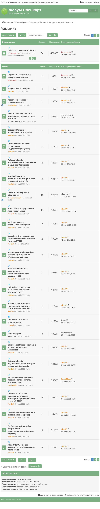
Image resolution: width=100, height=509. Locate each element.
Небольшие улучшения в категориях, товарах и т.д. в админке (21, 116)
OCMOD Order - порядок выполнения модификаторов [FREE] (19, 146)
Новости (20, 55)
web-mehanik (15, 198)
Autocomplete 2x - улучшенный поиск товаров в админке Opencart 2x (21, 363)
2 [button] (95, 35)
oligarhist (64, 194)
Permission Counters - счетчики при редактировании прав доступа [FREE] (18, 272)
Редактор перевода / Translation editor (17, 101)
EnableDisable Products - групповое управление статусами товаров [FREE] (20, 306)
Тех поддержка (15, 333)
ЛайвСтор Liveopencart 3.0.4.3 (21, 50)
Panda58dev (12, 385)
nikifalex (11, 91)
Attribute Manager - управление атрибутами (19, 223)
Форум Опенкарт (25, 9)
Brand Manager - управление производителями (21, 209)
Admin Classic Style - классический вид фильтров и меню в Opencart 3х (21, 178)
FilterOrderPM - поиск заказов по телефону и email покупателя (21, 447)
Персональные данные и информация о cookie (19, 75)
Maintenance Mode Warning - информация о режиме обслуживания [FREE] (21, 254)
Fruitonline (12, 336)
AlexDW (11, 135)
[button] (98, 35)
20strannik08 (15, 121)
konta (63, 320)
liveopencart (15, 53)
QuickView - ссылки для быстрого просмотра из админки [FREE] (19, 289)
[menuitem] (22, 2)
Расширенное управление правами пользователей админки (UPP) (20, 380)
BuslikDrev (12, 105)
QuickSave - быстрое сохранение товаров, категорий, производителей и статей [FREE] (21, 397)
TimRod (11, 325)
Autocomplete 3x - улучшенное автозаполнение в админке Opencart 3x (22, 162)
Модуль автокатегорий (19, 88)
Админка (8, 28)
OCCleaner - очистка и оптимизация (18, 320)
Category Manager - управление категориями (20, 131)
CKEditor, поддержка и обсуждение (18, 193)
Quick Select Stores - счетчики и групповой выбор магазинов (22, 347)
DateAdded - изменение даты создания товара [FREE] (21, 413)
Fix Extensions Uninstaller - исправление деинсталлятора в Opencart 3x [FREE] (21, 430)
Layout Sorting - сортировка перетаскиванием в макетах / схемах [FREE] (21, 238)
